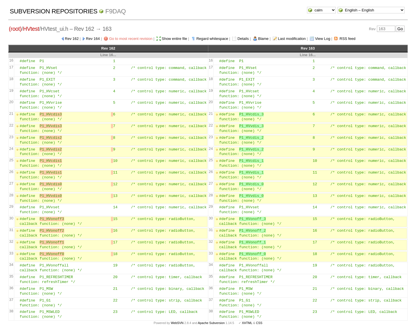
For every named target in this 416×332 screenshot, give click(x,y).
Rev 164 (93, 38)
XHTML (247, 323)
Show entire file (174, 38)
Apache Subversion (211, 323)
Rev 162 (71, 38)
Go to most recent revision (130, 38)
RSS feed (348, 38)
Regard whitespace (212, 38)
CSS (259, 323)
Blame (263, 38)
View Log (322, 38)
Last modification (292, 38)
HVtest (31, 29)
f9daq (115, 11)
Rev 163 (308, 48)
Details (243, 38)
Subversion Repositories (53, 11)
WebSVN (177, 323)
